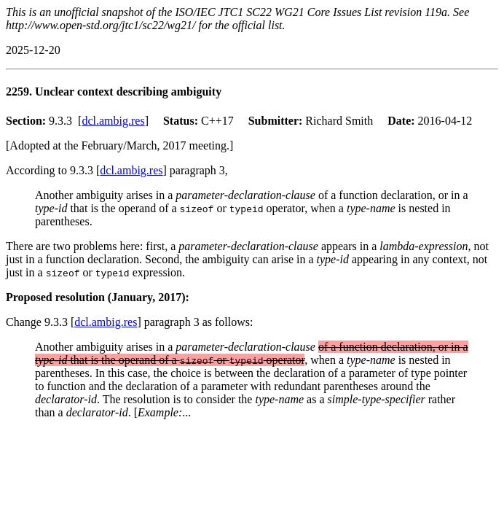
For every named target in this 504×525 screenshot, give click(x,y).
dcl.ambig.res (113, 120)
